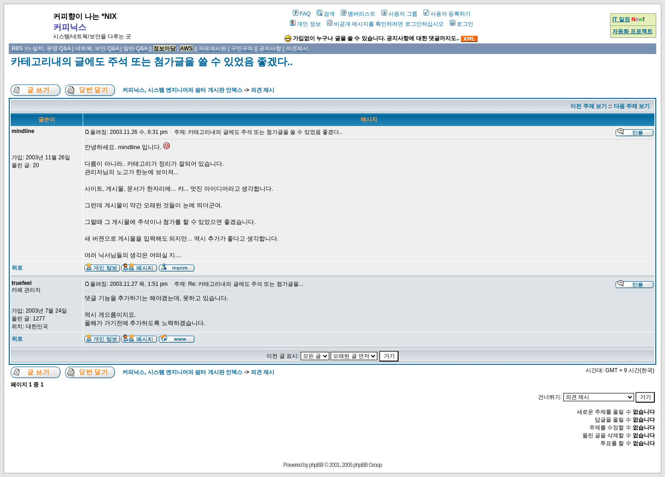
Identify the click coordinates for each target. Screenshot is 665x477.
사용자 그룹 (399, 14)
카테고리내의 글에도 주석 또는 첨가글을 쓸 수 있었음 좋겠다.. (152, 61)
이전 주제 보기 (588, 106)
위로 (17, 268)
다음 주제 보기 (632, 106)
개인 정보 (305, 24)
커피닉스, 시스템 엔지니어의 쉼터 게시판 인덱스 (182, 90)
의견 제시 (262, 90)
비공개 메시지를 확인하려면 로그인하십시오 (385, 24)
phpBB (316, 465)
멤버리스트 (358, 14)
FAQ (302, 14)
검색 (326, 14)
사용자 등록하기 (447, 14)
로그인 (461, 24)
